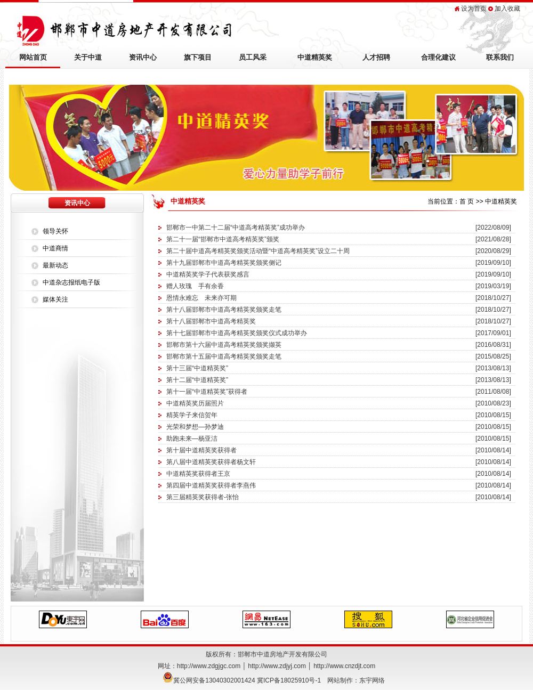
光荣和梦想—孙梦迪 (195, 427)
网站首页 (33, 57)
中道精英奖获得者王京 (198, 473)
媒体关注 (55, 299)
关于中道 (88, 57)
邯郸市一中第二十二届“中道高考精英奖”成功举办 (235, 227)
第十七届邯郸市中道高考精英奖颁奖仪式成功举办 (236, 333)
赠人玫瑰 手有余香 (195, 286)
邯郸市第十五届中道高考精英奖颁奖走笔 (223, 356)
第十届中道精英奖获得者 (201, 450)
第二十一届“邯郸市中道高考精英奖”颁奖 (222, 239)
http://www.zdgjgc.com (208, 666)
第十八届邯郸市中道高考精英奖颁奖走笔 (223, 309)
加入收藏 (507, 8)
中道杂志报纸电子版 (71, 282)
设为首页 (474, 8)
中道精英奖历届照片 (195, 403)
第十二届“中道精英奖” (197, 380)
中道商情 (55, 248)
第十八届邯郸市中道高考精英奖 (211, 321)
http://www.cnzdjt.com (344, 666)
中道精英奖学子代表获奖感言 (207, 274)
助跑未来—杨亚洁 (191, 438)
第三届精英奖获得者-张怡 (202, 497)
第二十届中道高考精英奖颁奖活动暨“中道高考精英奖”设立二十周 (258, 251)
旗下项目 (198, 57)
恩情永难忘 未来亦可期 (201, 298)
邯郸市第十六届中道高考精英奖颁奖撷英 (223, 344)
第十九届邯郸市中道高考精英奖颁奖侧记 (223, 262)
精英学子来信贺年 (191, 415)
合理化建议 (438, 57)
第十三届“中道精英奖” (197, 368)
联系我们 (500, 57)
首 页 (466, 201)
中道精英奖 (314, 57)
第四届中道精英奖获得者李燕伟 (211, 485)
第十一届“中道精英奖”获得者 (206, 391)
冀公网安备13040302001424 (214, 680)
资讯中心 (143, 57)
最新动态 (55, 265)
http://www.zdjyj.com (277, 666)
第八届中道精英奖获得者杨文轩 (211, 462)
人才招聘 (376, 57)
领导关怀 (55, 231)
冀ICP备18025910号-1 (289, 680)
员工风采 (252, 57)
